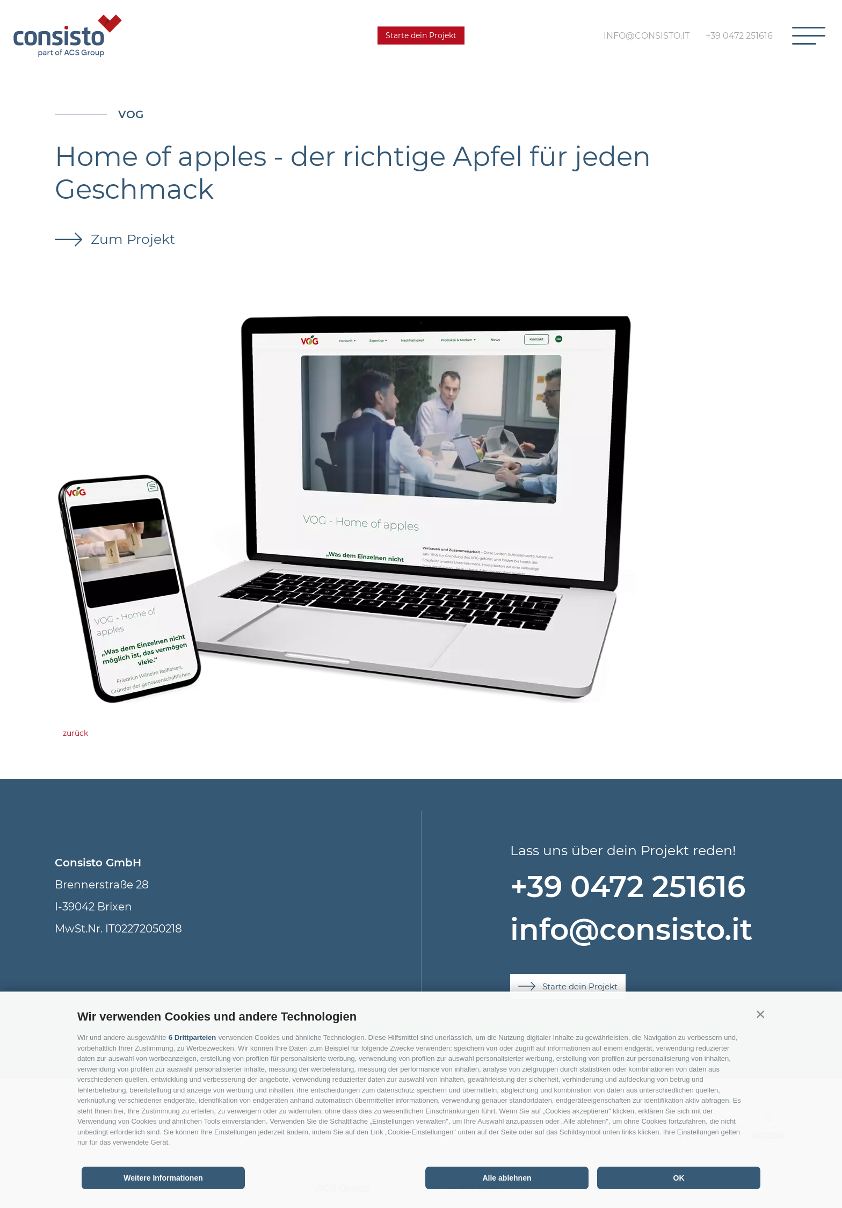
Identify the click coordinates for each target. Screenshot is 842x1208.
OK (679, 1178)
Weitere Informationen (163, 1178)
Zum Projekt (131, 239)
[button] (760, 1014)
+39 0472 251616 (627, 887)
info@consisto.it (631, 929)
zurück (75, 733)
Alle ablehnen (506, 1178)
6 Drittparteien (192, 1037)
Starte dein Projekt (421, 35)
